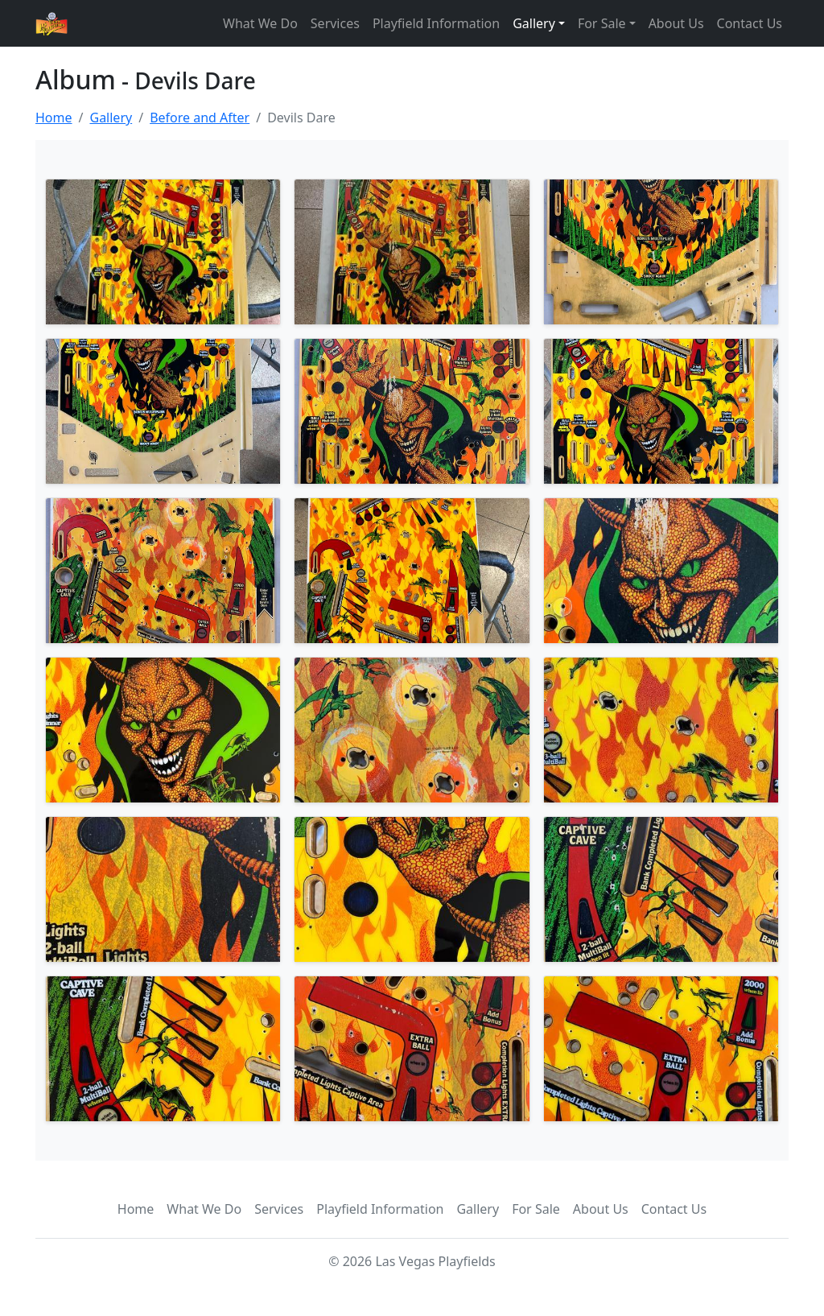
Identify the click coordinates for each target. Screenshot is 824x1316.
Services (335, 23)
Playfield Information (436, 23)
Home (53, 117)
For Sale (536, 1209)
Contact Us (749, 23)
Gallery (110, 117)
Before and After (199, 117)
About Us (676, 23)
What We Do (260, 23)
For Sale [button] (602, 23)
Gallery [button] (534, 23)
